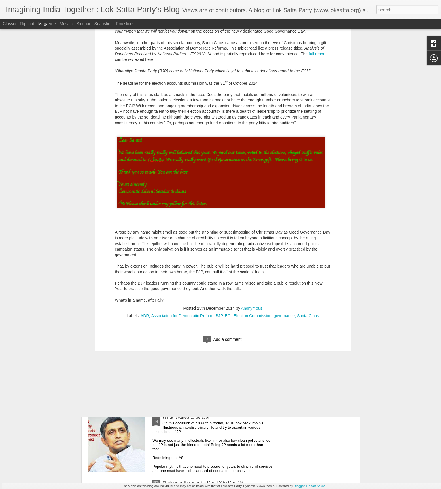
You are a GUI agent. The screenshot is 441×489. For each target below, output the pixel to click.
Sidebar (83, 23)
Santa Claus (308, 222)
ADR (145, 222)
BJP (219, 222)
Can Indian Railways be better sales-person (142, 315)
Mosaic (66, 23)
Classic (9, 23)
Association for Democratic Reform (182, 222)
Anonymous (251, 215)
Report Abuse (316, 486)
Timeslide (124, 23)
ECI (228, 222)
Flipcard (27, 23)
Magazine (47, 23)
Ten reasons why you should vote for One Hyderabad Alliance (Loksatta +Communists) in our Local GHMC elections (216, 356)
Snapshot (102, 23)
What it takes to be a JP (186, 417)
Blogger (299, 486)
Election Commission (252, 222)
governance (284, 222)
